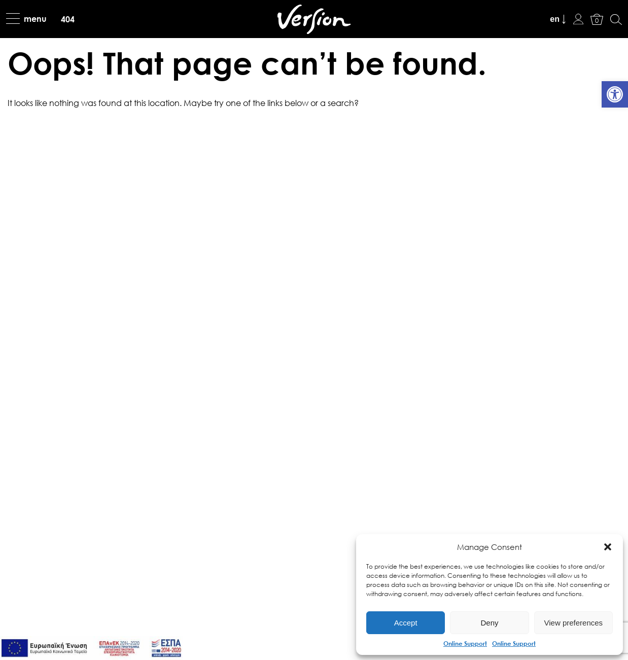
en (555, 19)
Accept (405, 622)
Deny (489, 622)
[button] (608, 547)
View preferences (573, 622)
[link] (615, 94)
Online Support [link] (465, 643)
